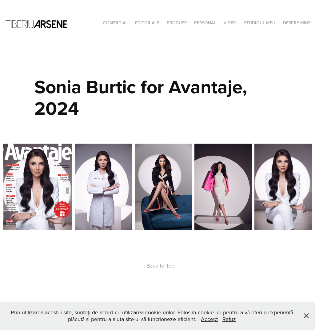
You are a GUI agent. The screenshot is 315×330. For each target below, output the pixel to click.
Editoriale (147, 23)
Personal (205, 23)
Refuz (229, 319)
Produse (177, 23)
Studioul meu (259, 23)
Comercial (115, 23)
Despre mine (297, 23)
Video (230, 23)
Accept (209, 319)
